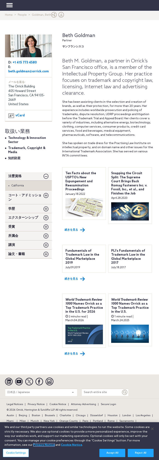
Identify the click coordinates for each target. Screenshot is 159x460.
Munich (35, 421)
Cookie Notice (57, 404)
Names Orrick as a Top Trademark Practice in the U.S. (130, 306)
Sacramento (126, 421)
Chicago (81, 415)
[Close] (152, 431)
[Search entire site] (101, 392)
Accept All (112, 455)
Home (9, 15)
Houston (113, 415)
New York (49, 421)
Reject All (140, 455)
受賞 (11, 227)
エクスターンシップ (23, 218)
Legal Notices (15, 404)
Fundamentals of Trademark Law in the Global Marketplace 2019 (82, 257)
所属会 (13, 236)
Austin (10, 415)
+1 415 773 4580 (25, 62)
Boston (36, 415)
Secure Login (108, 404)
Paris (85, 421)
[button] (54, 15)
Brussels (50, 415)
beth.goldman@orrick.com (28, 71)
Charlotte (65, 415)
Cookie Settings (16, 455)
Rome (111, 421)
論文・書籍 (16, 254)
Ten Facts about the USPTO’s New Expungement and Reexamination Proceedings (80, 181)
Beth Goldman (78, 36)
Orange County (68, 421)
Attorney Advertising (83, 404)
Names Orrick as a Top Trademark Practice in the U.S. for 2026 (84, 306)
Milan (23, 421)
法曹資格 (15, 176)
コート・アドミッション (24, 197)
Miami (10, 421)
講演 (11, 245)
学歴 (11, 209)
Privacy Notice (36, 404)
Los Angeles (143, 415)
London (126, 415)
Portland (98, 421)
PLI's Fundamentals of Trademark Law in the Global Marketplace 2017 (128, 257)
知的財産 (14, 158)
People (22, 15)
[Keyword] (125, 392)
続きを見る (75, 230)
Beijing (23, 415)
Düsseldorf (96, 415)
